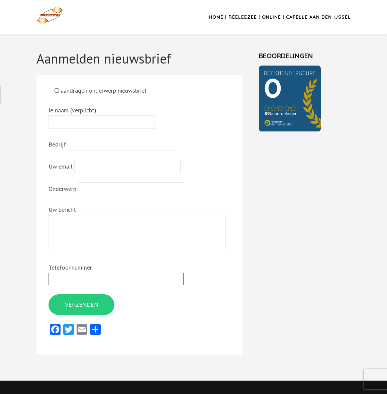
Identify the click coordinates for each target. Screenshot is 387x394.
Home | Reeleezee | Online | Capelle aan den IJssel (280, 17)
